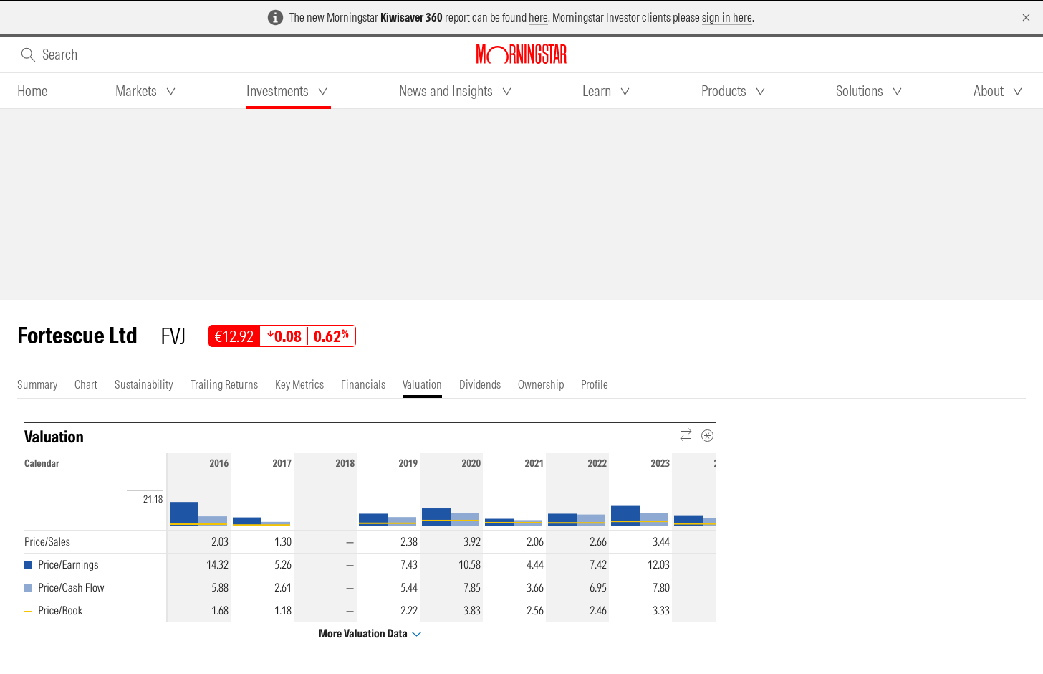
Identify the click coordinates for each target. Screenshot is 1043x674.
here (538, 17)
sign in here (727, 17)
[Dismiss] (1026, 17)
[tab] (32, 91)
